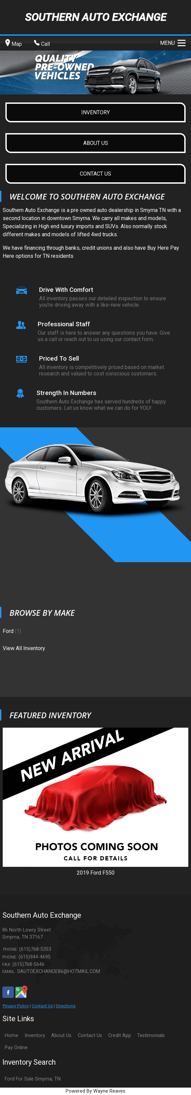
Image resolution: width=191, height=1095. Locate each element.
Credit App (119, 1035)
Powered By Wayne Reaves (95, 1091)
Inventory (35, 1035)
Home (11, 1035)
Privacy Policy (16, 1005)
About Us (61, 1035)
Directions (65, 1005)
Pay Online (16, 1048)
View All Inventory (24, 648)
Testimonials (151, 1035)
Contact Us (42, 1005)
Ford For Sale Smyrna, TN (33, 1079)
